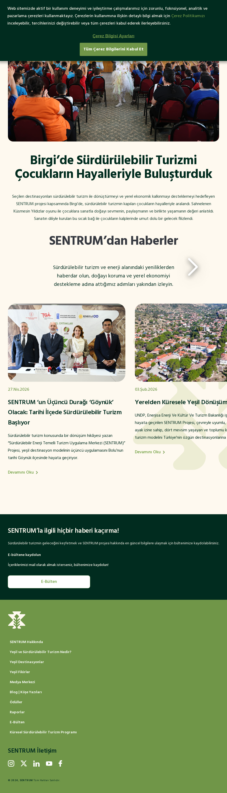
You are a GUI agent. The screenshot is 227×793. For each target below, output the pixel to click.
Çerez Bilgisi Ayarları (114, 36)
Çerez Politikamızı (188, 16)
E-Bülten (49, 581)
